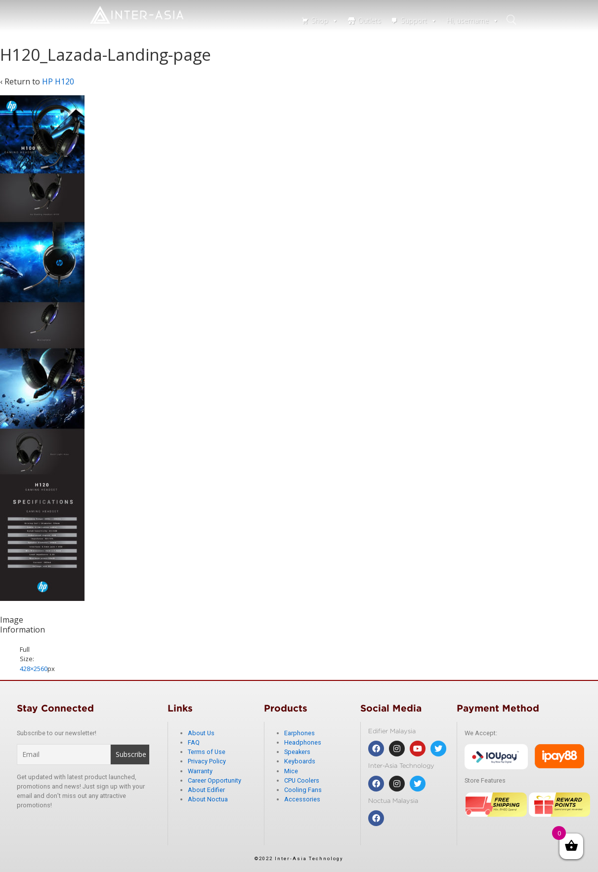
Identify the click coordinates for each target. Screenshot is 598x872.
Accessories (302, 799)
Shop (324, 20)
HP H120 (58, 81)
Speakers (297, 751)
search (513, 20)
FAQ (194, 742)
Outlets (369, 20)
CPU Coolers (301, 780)
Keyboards (299, 761)
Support (419, 20)
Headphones (302, 742)
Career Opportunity (214, 780)
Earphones (299, 733)
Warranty (200, 771)
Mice (291, 771)
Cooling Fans (303, 789)
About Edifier (206, 789)
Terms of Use (206, 751)
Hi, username (473, 20)
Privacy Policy (207, 761)
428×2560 (33, 668)
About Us (201, 733)
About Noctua (208, 799)
